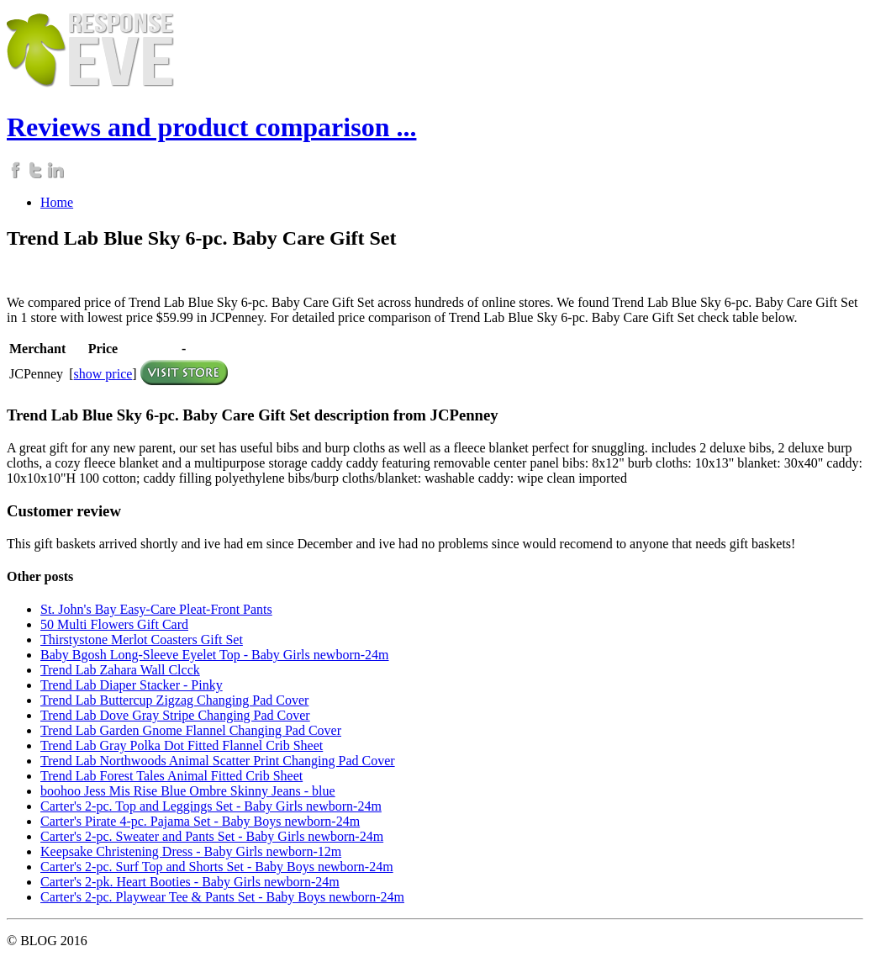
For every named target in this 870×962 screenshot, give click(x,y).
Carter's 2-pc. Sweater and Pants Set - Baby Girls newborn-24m (211, 836)
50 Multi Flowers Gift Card (114, 624)
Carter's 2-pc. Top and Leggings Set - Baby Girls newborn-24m (211, 806)
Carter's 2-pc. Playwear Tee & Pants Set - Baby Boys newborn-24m (222, 897)
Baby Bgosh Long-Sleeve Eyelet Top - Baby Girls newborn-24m (214, 655)
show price (103, 374)
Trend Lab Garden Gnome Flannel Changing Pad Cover (190, 730)
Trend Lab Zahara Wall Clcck (120, 670)
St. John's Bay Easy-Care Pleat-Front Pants (156, 609)
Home (56, 202)
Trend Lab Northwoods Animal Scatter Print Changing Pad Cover (217, 760)
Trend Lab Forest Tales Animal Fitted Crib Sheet (171, 776)
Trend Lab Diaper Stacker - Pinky (131, 685)
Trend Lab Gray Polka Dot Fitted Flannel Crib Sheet (181, 745)
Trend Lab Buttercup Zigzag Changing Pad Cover (174, 700)
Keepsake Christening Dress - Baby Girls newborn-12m (190, 851)
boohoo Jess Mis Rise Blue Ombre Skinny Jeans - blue (187, 791)
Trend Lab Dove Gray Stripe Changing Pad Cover (175, 715)
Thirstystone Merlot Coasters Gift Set (141, 639)
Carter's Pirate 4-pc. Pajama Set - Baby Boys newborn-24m (200, 821)
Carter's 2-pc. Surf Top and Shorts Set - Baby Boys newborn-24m (216, 866)
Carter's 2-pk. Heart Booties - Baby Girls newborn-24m (190, 882)
